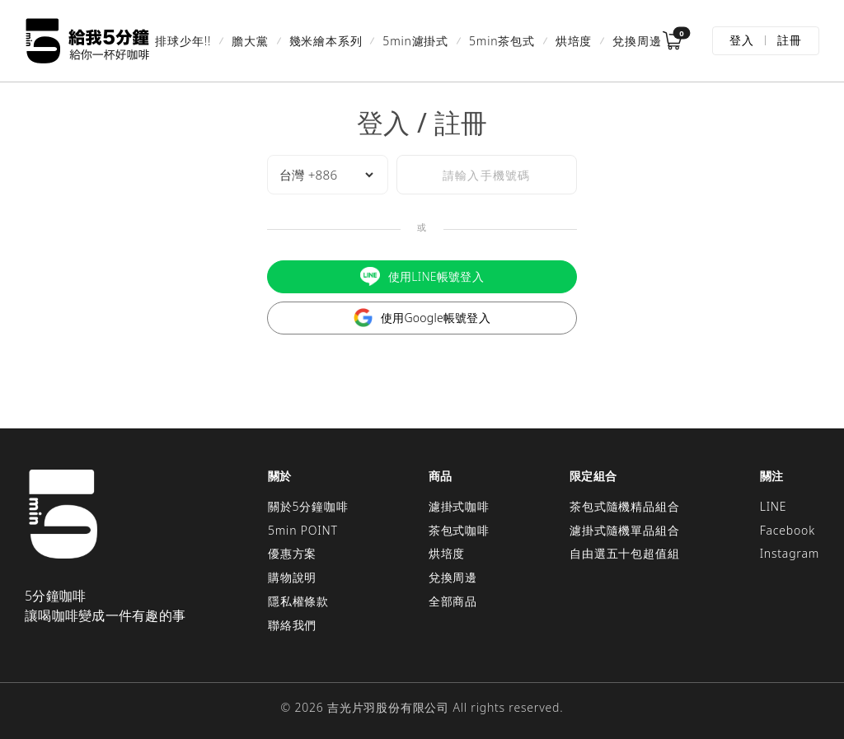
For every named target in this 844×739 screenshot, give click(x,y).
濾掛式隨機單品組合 (624, 530)
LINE (773, 506)
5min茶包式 (502, 41)
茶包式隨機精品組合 (624, 506)
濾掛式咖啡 (459, 506)
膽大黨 (250, 41)
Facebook (787, 530)
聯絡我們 (292, 625)
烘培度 (574, 41)
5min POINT (303, 530)
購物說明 (292, 577)
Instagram (789, 553)
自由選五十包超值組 (624, 553)
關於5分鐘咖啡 (308, 506)
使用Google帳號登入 (422, 317)
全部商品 (453, 601)
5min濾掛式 (415, 41)
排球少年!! (183, 41)
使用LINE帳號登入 (422, 276)
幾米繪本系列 (326, 41)
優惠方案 (292, 553)
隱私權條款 (298, 601)
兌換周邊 (636, 41)
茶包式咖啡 (459, 530)
